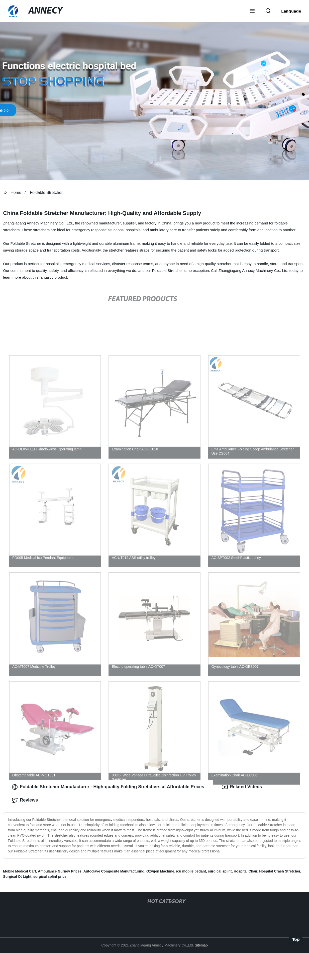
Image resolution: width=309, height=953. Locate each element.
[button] (252, 11)
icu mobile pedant (191, 871)
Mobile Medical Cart (19, 871)
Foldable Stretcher (46, 192)
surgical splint (220, 871)
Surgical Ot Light (17, 877)
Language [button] (291, 11)
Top (296, 939)
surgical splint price (49, 877)
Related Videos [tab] (242, 787)
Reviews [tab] (25, 800)
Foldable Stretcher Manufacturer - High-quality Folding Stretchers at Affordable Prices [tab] (108, 787)
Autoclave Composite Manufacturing (113, 871)
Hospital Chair (245, 871)
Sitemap (201, 945)
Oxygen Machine (160, 871)
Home (16, 192)
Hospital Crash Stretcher (279, 871)
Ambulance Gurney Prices (59, 871)
